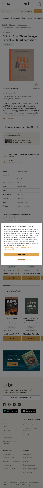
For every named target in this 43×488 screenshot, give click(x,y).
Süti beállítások (21, 260)
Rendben (21, 254)
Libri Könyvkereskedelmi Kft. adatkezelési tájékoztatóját (17, 247)
